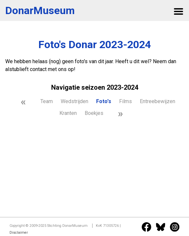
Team (46, 101)
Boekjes (94, 113)
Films (125, 101)
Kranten (68, 113)
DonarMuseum (40, 10)
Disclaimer (19, 232)
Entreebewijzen (157, 101)
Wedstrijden (74, 101)
